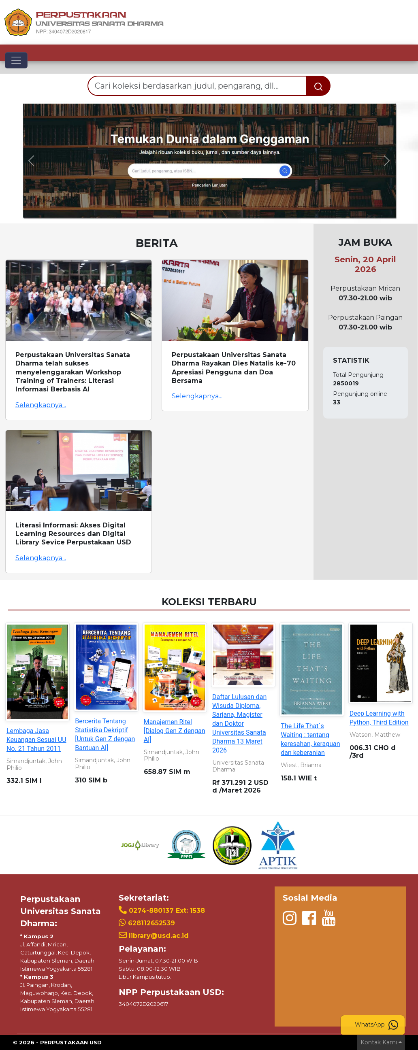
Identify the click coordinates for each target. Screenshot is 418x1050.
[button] (31, 160)
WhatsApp (376, 1025)
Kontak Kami (378, 1042)
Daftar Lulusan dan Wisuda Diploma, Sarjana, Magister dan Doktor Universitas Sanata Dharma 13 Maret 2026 (239, 723)
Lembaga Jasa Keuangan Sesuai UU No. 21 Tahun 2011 (36, 739)
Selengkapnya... (40, 405)
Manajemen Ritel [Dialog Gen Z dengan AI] (174, 731)
